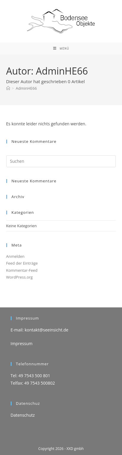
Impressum (22, 343)
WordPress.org (19, 277)
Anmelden (15, 256)
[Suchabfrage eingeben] (61, 161)
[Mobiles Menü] (61, 48)
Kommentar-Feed (22, 270)
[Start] (8, 88)
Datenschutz (23, 415)
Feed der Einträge (22, 263)
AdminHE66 (26, 88)
